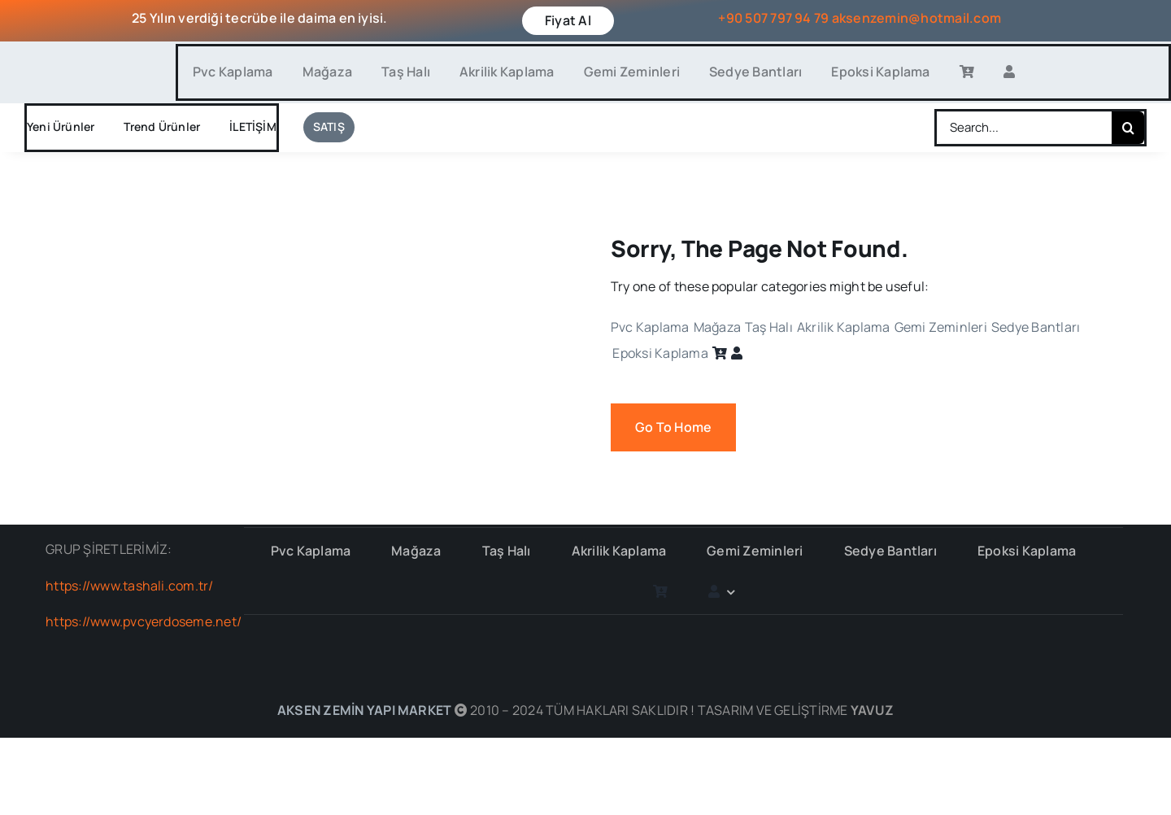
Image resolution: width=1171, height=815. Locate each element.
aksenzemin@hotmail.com (916, 18)
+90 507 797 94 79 (773, 18)
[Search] (1128, 127)
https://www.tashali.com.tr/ (129, 586)
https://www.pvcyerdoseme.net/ (144, 621)
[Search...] (1024, 127)
